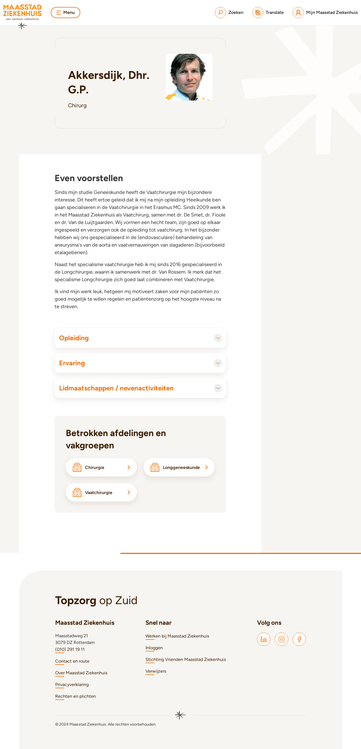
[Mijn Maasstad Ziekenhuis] (325, 12)
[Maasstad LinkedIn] (263, 639)
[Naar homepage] (22, 17)
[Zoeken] (229, 12)
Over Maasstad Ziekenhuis (81, 672)
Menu (65, 12)
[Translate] (268, 12)
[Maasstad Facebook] (299, 639)
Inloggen (154, 647)
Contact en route (72, 661)
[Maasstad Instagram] (281, 639)
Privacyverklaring (72, 684)
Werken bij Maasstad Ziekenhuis (177, 636)
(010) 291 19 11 (70, 649)
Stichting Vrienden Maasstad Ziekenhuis (186, 659)
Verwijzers (156, 671)
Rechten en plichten (75, 696)
